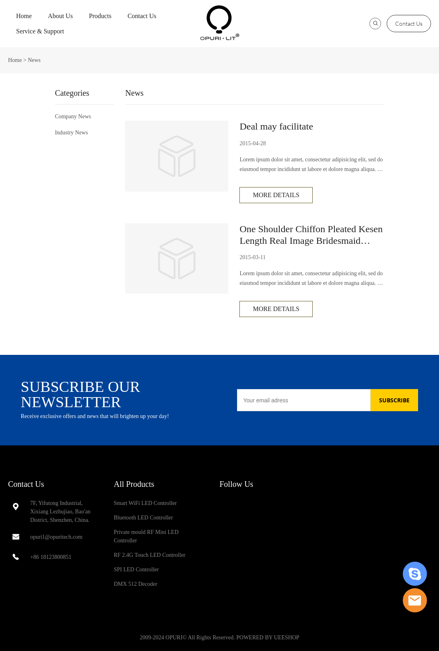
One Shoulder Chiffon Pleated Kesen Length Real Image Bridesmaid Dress (311, 235)
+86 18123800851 (50, 557)
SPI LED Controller (136, 570)
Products (100, 15)
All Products (134, 484)
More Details (276, 195)
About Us (60, 15)
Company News (73, 116)
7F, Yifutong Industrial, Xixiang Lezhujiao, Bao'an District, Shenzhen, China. (60, 511)
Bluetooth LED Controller (143, 518)
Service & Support (40, 31)
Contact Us (142, 15)
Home (24, 15)
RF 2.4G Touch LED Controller (149, 555)
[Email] (304, 400)
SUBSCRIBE (394, 400)
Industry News (71, 133)
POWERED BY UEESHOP (267, 638)
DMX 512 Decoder (135, 584)
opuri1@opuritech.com (56, 537)
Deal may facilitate (276, 126)
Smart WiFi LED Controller (145, 503)
